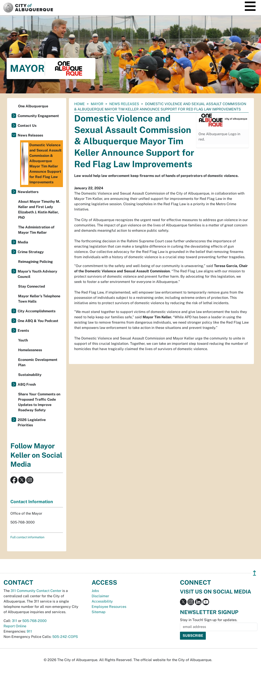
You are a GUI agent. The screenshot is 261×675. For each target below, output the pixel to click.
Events (23, 330)
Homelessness (30, 350)
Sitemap (99, 612)
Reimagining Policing (35, 262)
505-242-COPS (65, 637)
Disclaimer (100, 596)
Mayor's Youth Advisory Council (37, 274)
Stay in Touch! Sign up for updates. (208, 620)
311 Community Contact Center (36, 591)
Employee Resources (109, 607)
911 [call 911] (29, 631)
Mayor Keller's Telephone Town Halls (39, 298)
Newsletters (28, 192)
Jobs (95, 591)
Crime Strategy (31, 252)
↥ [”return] (254, 573)
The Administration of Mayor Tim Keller (36, 230)
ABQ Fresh (27, 384)
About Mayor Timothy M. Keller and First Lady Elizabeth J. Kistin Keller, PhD (39, 209)
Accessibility (102, 601)
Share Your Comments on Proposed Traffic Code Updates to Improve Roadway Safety (39, 402)
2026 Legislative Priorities (32, 422)
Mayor (97, 104)
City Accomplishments (36, 311)
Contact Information (31, 501)
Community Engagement (38, 116)
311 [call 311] (14, 621)
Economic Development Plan (37, 362)
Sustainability (30, 375)
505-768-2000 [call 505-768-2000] (34, 621)
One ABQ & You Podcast (38, 321)
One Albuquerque (33, 106)
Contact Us (27, 125)
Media (23, 242)
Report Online (15, 626)
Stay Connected (31, 286)
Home (79, 104)
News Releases (124, 104)
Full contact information (27, 537)
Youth (23, 340)
